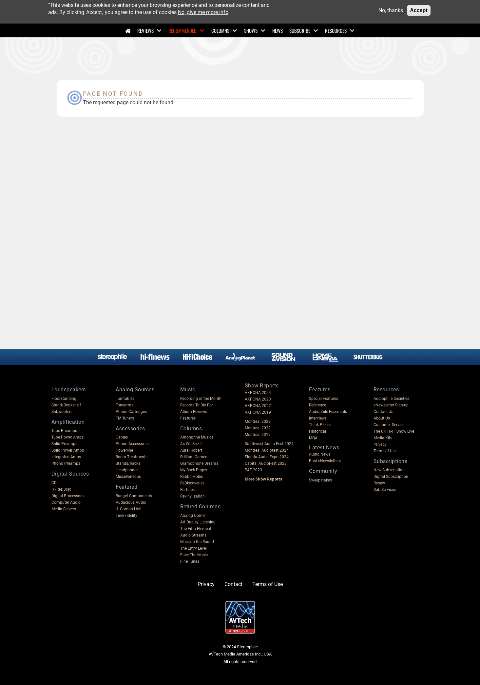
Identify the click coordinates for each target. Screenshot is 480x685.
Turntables (125, 398)
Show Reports (262, 385)
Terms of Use (385, 451)
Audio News (319, 454)
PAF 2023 (253, 470)
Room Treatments (131, 457)
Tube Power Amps (67, 437)
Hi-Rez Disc (61, 489)
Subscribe (299, 30)
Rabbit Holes (191, 476)
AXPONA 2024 (258, 392)
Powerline (124, 450)
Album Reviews (193, 411)
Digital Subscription (391, 476)
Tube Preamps (64, 430)
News (277, 30)
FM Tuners (125, 418)
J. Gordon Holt (129, 509)
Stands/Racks (128, 463)
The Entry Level (193, 548)
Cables (122, 437)
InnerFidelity (126, 515)
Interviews (318, 418)
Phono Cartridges (131, 411)
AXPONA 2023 (258, 399)
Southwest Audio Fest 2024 (269, 443)
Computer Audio (66, 502)
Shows (251, 30)
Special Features (323, 398)
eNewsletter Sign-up (391, 405)
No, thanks (390, 10)
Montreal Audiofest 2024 (267, 450)
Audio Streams (193, 535)
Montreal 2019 (258, 434)
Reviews (145, 30)
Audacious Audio (131, 502)
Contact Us (383, 411)
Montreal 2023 (258, 421)
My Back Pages (193, 470)
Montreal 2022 (258, 428)
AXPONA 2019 (258, 412)
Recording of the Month (200, 398)
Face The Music (194, 555)
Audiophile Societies (391, 398)
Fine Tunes (189, 561)
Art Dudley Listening (198, 522)
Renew (379, 483)
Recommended (182, 30)
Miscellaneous (128, 476)
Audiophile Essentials (328, 411)
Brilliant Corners (194, 457)
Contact (233, 584)
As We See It (191, 443)
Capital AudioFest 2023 (266, 463)
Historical (317, 431)
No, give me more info (203, 12)
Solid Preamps (64, 443)
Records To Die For (196, 405)
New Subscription (389, 470)
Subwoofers (61, 411)
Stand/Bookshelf (66, 405)
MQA (313, 438)
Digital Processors (67, 496)
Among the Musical (197, 437)
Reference (317, 405)
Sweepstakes (320, 480)
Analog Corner (193, 515)
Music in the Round (197, 541)
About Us (382, 418)
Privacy (380, 444)
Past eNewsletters (325, 461)
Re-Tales (187, 489)
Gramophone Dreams (199, 463)
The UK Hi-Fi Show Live (394, 431)
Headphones (127, 470)
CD (54, 482)
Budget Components (134, 496)
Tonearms (124, 405)
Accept (418, 10)
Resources (336, 30)
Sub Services (385, 489)
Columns (220, 30)
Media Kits (383, 438)
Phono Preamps (65, 463)
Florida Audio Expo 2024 (267, 457)
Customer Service (389, 424)
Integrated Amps (66, 457)
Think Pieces (320, 424)
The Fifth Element (195, 528)
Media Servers (63, 509)
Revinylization (192, 496)
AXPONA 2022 (258, 405)
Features (188, 418)
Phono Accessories (132, 443)
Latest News (324, 447)
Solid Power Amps (67, 450)
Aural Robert (191, 450)
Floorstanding (63, 398)
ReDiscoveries (192, 483)
